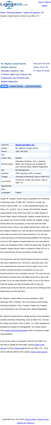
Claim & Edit (19, 348)
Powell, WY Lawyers (31, 12)
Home (2, 12)
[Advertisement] (25, 40)
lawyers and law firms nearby (16, 330)
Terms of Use (43, 419)
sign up (48, 2)
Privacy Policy (30, 419)
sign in (41, 2)
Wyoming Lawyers (14, 12)
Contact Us (21, 423)
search (44, 6)
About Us (30, 423)
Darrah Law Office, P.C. (25, 145)
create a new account (38, 352)
